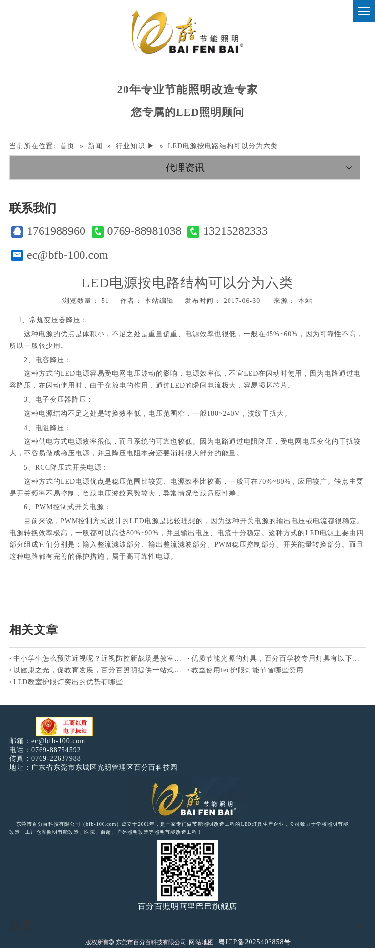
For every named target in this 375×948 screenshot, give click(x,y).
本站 (305, 300)
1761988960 (48, 230)
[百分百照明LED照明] (188, 798)
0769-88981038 (137, 230)
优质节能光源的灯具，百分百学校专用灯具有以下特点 (276, 658)
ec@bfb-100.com (59, 254)
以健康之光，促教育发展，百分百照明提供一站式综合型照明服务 (98, 670)
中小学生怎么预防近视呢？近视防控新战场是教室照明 (98, 658)
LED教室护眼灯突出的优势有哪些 (68, 682)
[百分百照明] (187, 32)
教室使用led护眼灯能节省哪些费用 (247, 670)
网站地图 (201, 942)
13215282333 (228, 230)
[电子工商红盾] (64, 727)
